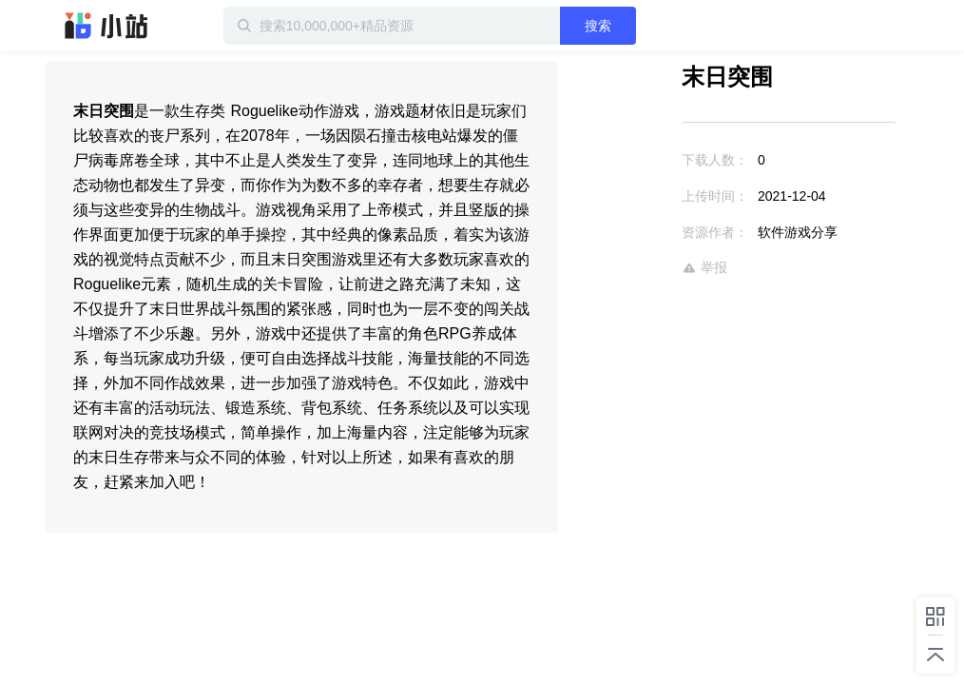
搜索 (598, 25)
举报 (704, 268)
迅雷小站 (106, 25)
